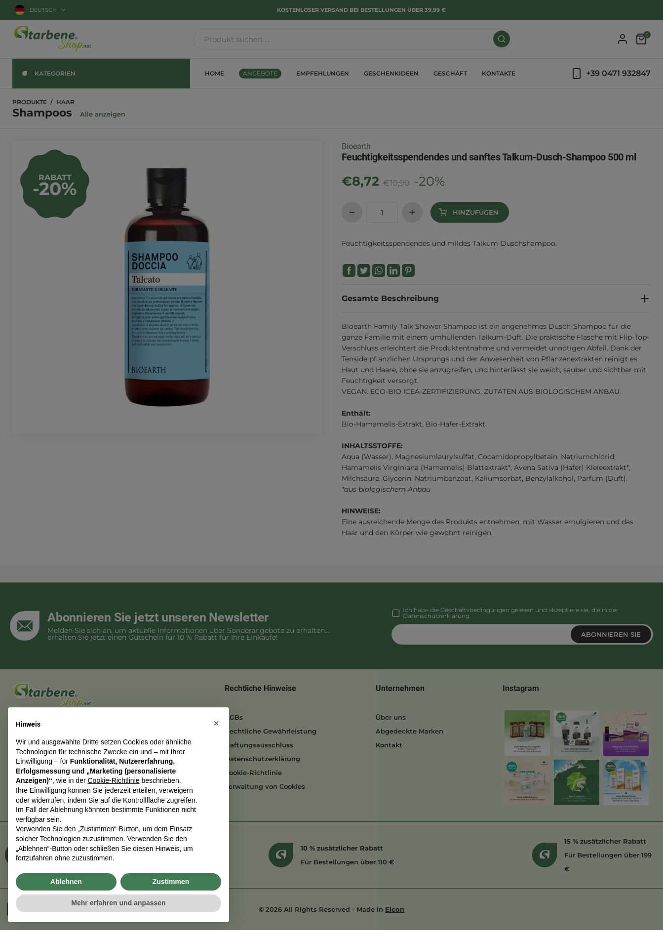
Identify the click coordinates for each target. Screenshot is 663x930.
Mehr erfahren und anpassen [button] (118, 903)
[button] (216, 723)
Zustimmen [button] (171, 882)
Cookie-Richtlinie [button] (113, 780)
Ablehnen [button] (66, 882)
